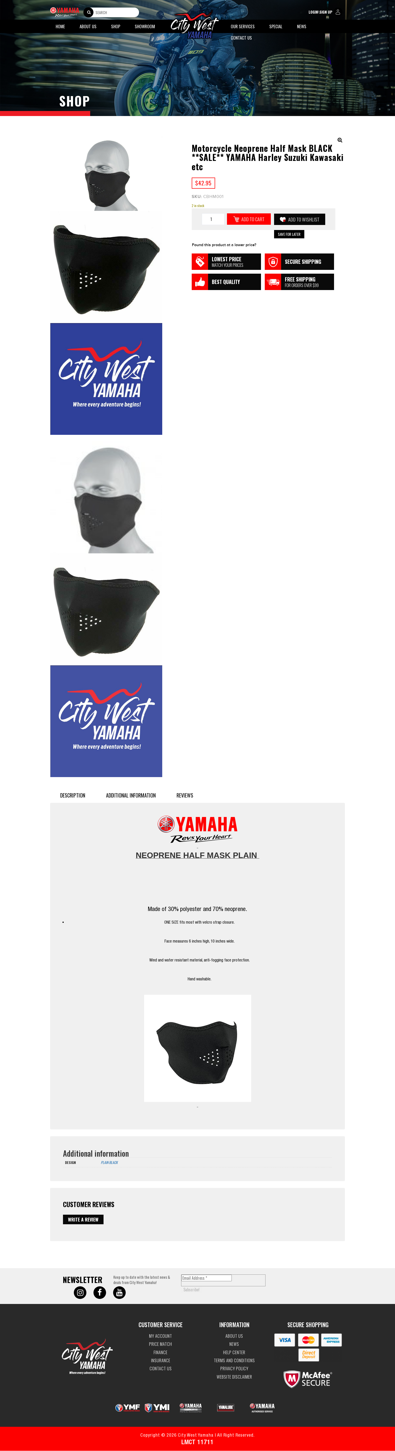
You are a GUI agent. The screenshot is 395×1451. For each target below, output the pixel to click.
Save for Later (289, 234)
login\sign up (325, 12)
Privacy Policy (234, 1368)
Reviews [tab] (185, 795)
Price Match (160, 1344)
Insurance (160, 1360)
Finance (161, 1352)
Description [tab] (72, 795)
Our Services (243, 26)
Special (275, 26)
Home (60, 26)
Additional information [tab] (131, 795)
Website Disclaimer (234, 1377)
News (301, 26)
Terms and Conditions (234, 1360)
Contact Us (241, 38)
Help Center (234, 1352)
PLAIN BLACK (109, 1162)
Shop (115, 26)
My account (160, 1336)
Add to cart (253, 218)
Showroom (145, 26)
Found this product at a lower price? (224, 245)
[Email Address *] (206, 1278)
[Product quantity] (213, 219)
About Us (88, 26)
